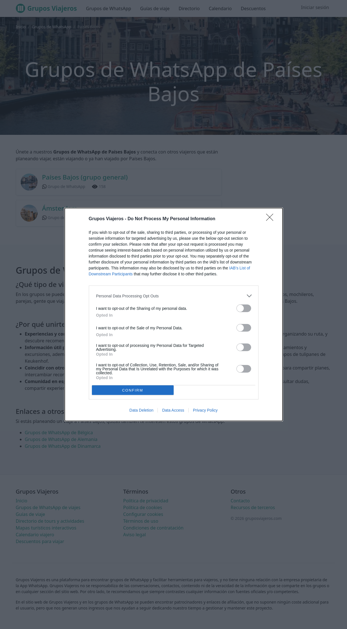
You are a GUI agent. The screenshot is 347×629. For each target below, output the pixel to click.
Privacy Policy (205, 410)
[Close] (271, 219)
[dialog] (174, 314)
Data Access (173, 410)
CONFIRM (132, 390)
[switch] (243, 308)
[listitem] (173, 296)
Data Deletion (142, 410)
